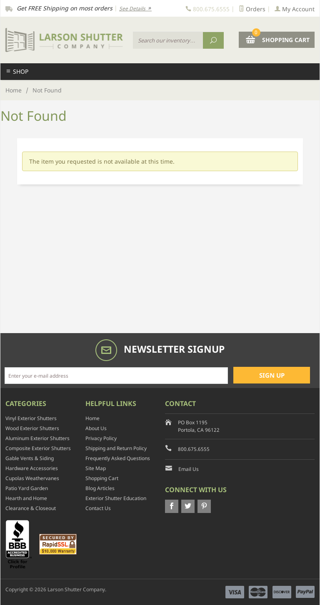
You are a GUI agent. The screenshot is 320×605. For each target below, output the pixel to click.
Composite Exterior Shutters (38, 448)
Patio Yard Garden (26, 488)
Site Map (95, 468)
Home (13, 90)
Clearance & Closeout (30, 508)
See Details (135, 8)
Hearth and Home (26, 498)
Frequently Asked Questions (117, 458)
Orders (252, 9)
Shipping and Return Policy (116, 448)
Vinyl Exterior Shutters (31, 418)
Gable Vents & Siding (29, 458)
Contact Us (98, 508)
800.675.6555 (194, 449)
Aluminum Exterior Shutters (37, 438)
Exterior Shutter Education (115, 498)
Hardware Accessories (31, 468)
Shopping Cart (101, 478)
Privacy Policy (101, 438)
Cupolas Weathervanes (32, 478)
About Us (96, 428)
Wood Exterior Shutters (32, 428)
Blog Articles (100, 488)
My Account (295, 9)
